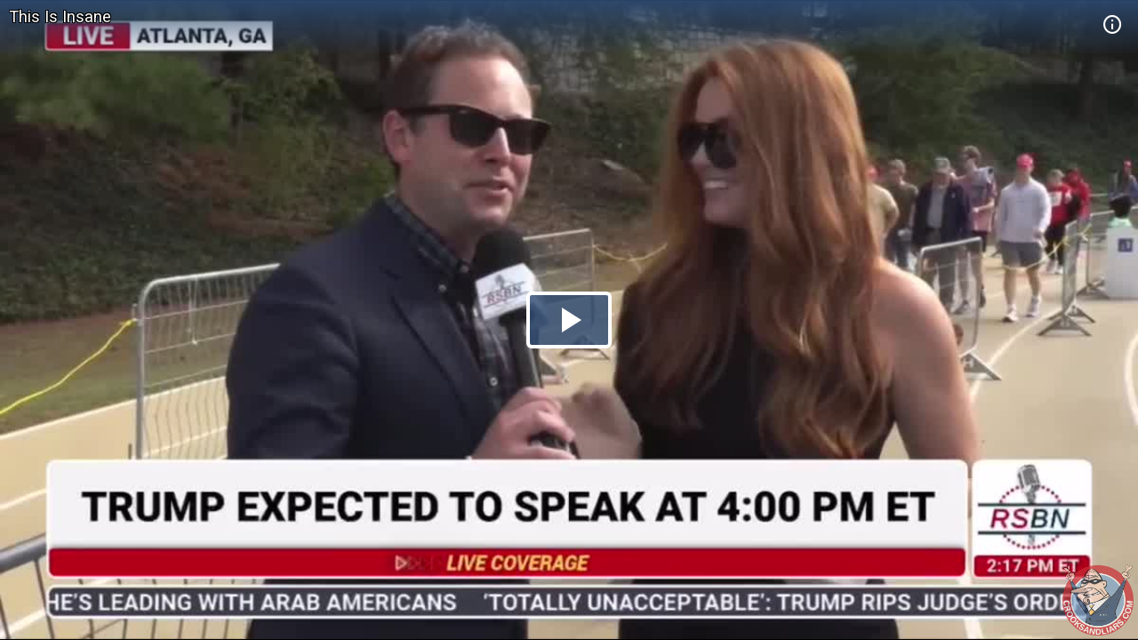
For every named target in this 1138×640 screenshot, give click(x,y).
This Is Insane (60, 16)
